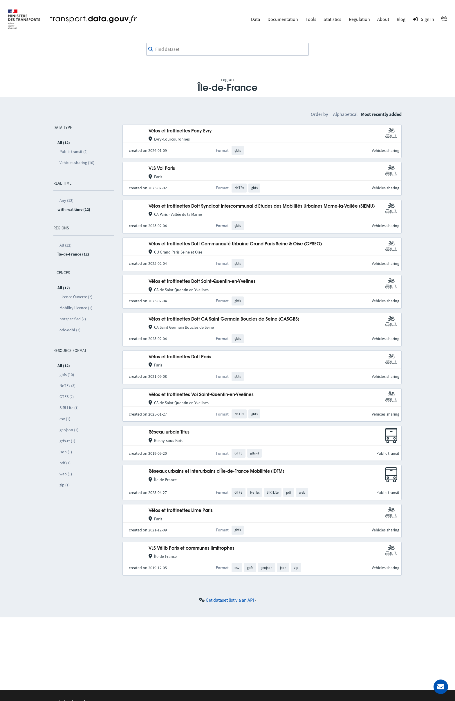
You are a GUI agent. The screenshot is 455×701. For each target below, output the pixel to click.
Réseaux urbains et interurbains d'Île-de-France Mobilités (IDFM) (216, 471)
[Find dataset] (227, 49)
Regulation (359, 19)
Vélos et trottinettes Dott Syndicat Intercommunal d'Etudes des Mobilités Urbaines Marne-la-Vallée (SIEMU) (262, 206)
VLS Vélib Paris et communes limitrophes (191, 548)
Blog (401, 19)
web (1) (65, 474)
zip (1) (64, 485)
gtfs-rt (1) (67, 440)
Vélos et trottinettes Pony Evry (180, 131)
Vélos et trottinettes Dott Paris (180, 357)
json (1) (65, 451)
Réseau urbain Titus (169, 432)
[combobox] (227, 49)
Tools (311, 19)
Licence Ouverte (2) (75, 296)
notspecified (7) (72, 318)
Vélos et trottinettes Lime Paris (181, 510)
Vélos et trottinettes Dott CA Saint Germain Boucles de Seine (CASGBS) (224, 319)
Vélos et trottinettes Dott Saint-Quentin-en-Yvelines (202, 281)
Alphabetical (345, 114)
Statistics (332, 19)
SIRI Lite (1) (69, 407)
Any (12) (66, 200)
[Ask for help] (441, 687)
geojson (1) (68, 429)
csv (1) (64, 418)
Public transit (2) (73, 151)
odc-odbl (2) (69, 329)
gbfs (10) (66, 374)
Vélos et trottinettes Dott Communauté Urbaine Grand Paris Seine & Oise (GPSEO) (235, 244)
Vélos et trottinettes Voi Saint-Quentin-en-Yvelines (201, 395)
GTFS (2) (66, 396)
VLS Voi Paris (162, 168)
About (383, 19)
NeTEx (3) (67, 385)
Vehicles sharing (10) (76, 162)
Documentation (283, 19)
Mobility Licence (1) (75, 307)
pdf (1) (65, 462)
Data (255, 19)
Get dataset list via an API (230, 600)
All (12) (65, 245)
